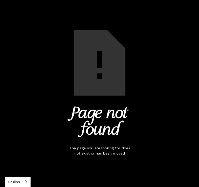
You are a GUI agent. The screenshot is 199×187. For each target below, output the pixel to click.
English (14, 182)
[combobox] (18, 182)
